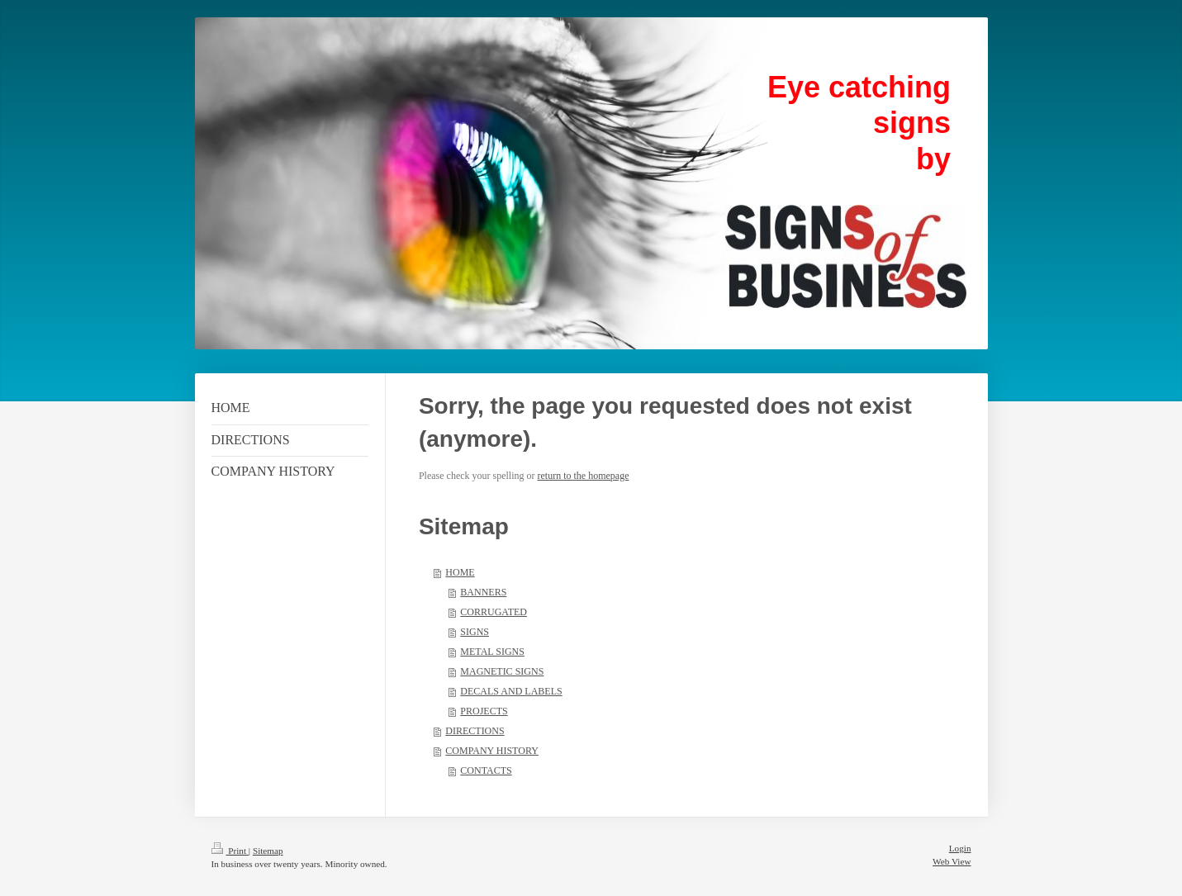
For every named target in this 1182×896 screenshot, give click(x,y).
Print (230, 851)
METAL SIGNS (492, 651)
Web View (952, 861)
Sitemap (268, 851)
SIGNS (474, 632)
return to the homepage (583, 475)
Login (960, 848)
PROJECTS (483, 711)
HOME (459, 572)
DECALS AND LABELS (511, 691)
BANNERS (483, 592)
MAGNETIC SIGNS (502, 671)
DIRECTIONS (474, 731)
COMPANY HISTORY (492, 750)
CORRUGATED (493, 612)
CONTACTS (485, 770)
